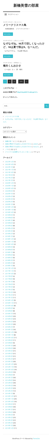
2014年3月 (9, 388)
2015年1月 (9, 361)
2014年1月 (9, 393)
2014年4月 (9, 385)
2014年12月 (9, 364)
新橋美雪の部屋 (26, 5)
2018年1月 (9, 265)
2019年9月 (9, 215)
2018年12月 (9, 239)
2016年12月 (9, 300)
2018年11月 (9, 241)
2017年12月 (9, 268)
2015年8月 (9, 343)
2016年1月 (9, 329)
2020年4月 (9, 196)
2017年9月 (9, 276)
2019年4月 (9, 228)
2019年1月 (9, 236)
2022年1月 (9, 167)
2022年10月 (9, 164)
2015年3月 (9, 356)
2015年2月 (9, 359)
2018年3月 (9, 260)
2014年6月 (9, 380)
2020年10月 (9, 188)
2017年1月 (9, 297)
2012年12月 (9, 428)
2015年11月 (9, 335)
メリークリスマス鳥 (14, 24)
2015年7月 (9, 345)
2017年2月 (9, 295)
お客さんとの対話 (19, 40)
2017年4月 (9, 289)
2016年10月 (9, 305)
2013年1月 (9, 425)
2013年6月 (9, 412)
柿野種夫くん (17, 63)
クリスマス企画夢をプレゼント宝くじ (18, 152)
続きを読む (7, 34)
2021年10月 (9, 172)
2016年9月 (9, 308)
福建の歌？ (9, 141)
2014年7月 (9, 377)
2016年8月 (9, 311)
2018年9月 (9, 247)
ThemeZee (36, 438)
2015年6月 (9, 348)
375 (21, 81)
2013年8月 (9, 407)
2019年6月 (9, 223)
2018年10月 (9, 244)
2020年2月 (9, 201)
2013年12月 (9, 396)
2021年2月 (9, 178)
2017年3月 (9, 292)
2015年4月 (9, 353)
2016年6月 (9, 316)
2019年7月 (9, 220)
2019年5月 (9, 225)
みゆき (35, 144)
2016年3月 (9, 324)
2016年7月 (9, 313)
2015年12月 (9, 332)
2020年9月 (9, 191)
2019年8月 (9, 217)
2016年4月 (9, 321)
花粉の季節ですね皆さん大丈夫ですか (18, 144)
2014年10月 (9, 369)
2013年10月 (9, 401)
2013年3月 (9, 420)
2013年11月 (9, 399)
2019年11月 (9, 210)
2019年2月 (9, 233)
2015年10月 (9, 337)
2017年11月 (9, 271)
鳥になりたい (18, 22)
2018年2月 (9, 263)
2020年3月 (9, 199)
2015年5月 (9, 351)
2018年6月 (9, 255)
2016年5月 (9, 319)
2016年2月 (9, 327)
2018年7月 (9, 252)
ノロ (6, 149)
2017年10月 (9, 273)
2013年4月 (9, 417)
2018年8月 (9, 249)
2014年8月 (9, 375)
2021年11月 (9, 169)
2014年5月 (9, 383)
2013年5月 (9, 415)
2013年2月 (9, 423)
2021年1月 (9, 180)
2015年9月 (9, 340)
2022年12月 (9, 162)
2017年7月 (9, 281)
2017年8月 (9, 279)
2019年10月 (9, 212)
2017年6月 (9, 284)
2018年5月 (9, 257)
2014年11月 (9, 367)
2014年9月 (9, 372)
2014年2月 (9, 391)
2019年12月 (9, 207)
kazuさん (36, 146)
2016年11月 (9, 303)
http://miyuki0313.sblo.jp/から (27, 92)
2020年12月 (9, 183)
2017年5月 (9, 287)
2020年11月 (9, 186)
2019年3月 (9, 231)
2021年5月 (9, 175)
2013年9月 (9, 404)
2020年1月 (9, 204)
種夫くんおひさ (12, 65)
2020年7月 (9, 193)
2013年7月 (9, 409)
